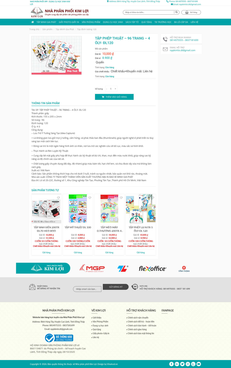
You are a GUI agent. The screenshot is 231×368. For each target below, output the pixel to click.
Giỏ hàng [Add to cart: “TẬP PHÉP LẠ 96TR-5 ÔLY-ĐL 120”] (141, 252)
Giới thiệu (97, 317)
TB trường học (163, 22)
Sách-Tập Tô (132, 22)
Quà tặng (146, 22)
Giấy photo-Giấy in (69, 22)
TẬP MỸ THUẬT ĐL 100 (78, 227)
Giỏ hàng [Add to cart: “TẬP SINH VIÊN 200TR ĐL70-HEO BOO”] (46, 252)
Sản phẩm (47, 29)
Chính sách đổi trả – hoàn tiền (141, 321)
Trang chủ (34, 29)
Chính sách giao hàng (137, 329)
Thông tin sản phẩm (46, 103)
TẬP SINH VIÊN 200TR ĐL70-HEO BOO (46, 229)
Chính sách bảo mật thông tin (141, 333)
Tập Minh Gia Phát (46, 22)
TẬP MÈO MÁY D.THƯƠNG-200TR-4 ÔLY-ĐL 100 (109, 229)
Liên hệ (194, 22)
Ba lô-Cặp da (181, 22)
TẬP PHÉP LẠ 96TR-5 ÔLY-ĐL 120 (141, 229)
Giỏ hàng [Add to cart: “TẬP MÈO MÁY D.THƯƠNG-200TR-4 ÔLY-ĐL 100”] (109, 252)
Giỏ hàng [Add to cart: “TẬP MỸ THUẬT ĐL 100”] (78, 252)
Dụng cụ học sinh (113, 22)
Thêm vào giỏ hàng (116, 96)
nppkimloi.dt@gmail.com (190, 4)
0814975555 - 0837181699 (187, 1)
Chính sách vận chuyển (138, 317)
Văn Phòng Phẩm (91, 22)
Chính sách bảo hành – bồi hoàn (142, 325)
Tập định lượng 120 (86, 29)
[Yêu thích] (58, 197)
